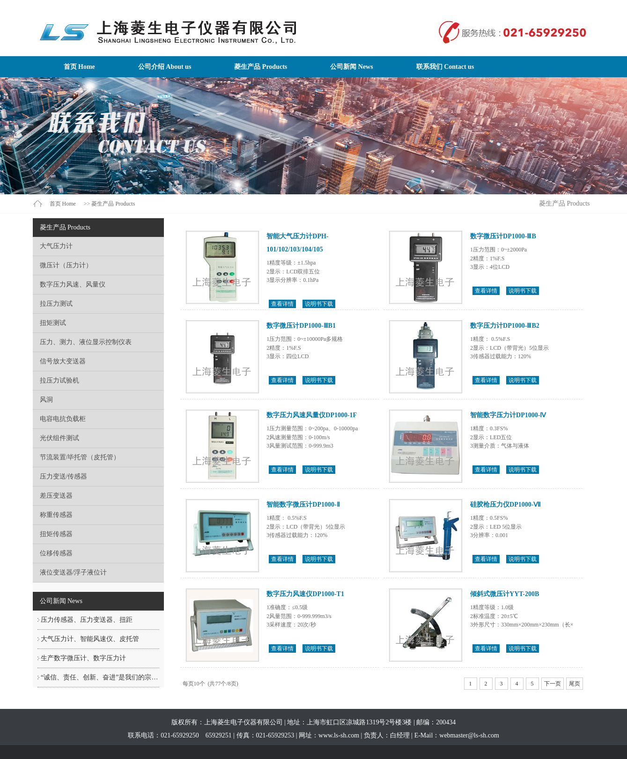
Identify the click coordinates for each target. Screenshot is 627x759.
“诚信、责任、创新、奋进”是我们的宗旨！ (102, 677)
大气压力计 (56, 246)
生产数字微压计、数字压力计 (83, 658)
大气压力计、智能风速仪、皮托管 (90, 638)
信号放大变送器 (63, 361)
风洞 (46, 399)
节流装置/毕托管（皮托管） (80, 457)
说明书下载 (319, 304)
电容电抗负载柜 (63, 418)
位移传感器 (56, 553)
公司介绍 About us (165, 66)
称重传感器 (56, 514)
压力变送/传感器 (64, 476)
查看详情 (282, 304)
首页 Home (79, 66)
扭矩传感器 (56, 534)
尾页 (574, 683)
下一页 (552, 683)
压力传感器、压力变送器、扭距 (87, 619)
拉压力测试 (56, 303)
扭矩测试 (53, 322)
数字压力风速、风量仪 (72, 284)
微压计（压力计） (66, 265)
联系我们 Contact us (445, 66)
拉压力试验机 (59, 380)
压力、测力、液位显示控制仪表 (86, 342)
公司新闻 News (351, 66)
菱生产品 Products (260, 66)
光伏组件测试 (59, 438)
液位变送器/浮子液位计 (73, 572)
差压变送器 (56, 495)
